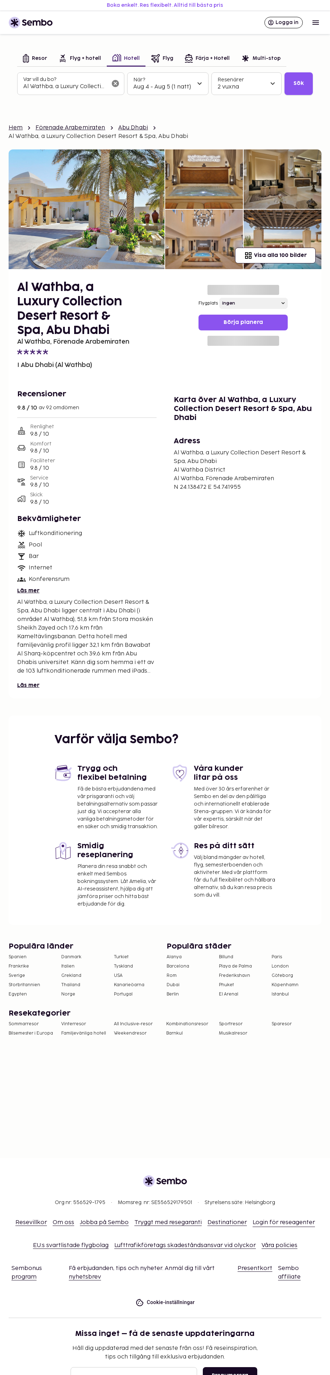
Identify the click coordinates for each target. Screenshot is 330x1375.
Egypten (18, 994)
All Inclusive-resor (133, 1024)
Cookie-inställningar (165, 1302)
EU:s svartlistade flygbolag (71, 1245)
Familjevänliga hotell (83, 1033)
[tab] (35, 59)
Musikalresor (233, 1033)
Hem (16, 127)
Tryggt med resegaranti (168, 1222)
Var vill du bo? (39, 79)
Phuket (226, 985)
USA (118, 975)
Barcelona (178, 966)
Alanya (174, 957)
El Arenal (228, 994)
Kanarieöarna (129, 985)
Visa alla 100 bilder (275, 255)
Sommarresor (24, 1024)
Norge (68, 994)
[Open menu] (315, 22)
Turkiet (121, 957)
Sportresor (231, 1024)
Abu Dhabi (133, 127)
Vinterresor (73, 1024)
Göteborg (282, 975)
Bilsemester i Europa (31, 1033)
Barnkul (174, 1033)
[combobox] (65, 86)
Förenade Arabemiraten (70, 127)
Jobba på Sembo (104, 1222)
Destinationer (227, 1222)
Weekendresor (130, 1033)
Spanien (18, 957)
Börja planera (243, 322)
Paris (277, 957)
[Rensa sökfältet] (115, 83)
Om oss (63, 1222)
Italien (68, 966)
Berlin (173, 994)
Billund (226, 957)
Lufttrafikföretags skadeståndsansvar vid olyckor (185, 1245)
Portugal (123, 994)
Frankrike (19, 966)
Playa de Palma (235, 966)
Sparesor (282, 1024)
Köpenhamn (285, 985)
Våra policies (279, 1245)
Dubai (173, 985)
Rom (172, 975)
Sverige (17, 975)
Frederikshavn (234, 975)
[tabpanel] (165, 83)
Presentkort (255, 1268)
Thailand (70, 985)
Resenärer (230, 80)
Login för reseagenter (284, 1222)
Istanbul (280, 994)
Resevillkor (31, 1222)
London (280, 966)
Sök (298, 83)
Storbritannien (24, 985)
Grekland (71, 975)
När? (139, 80)
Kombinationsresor (187, 1024)
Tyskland (123, 966)
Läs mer (28, 590)
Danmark (71, 957)
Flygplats (208, 303)
